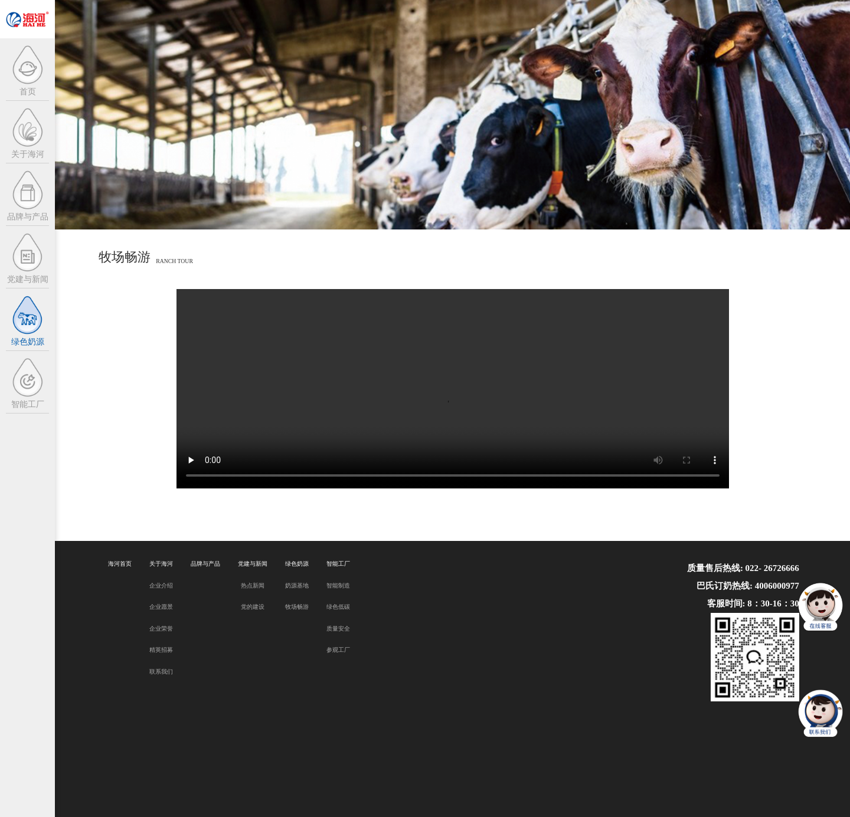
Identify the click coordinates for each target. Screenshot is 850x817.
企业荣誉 (161, 628)
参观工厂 (338, 650)
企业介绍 (161, 585)
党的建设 (252, 606)
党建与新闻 (252, 563)
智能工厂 (338, 563)
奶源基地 (297, 585)
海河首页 (120, 563)
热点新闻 (252, 585)
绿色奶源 (297, 563)
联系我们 (161, 671)
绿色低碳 (338, 606)
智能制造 (338, 585)
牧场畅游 (297, 606)
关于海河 (161, 563)
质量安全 (338, 628)
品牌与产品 (205, 563)
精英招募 (161, 650)
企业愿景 (161, 606)
